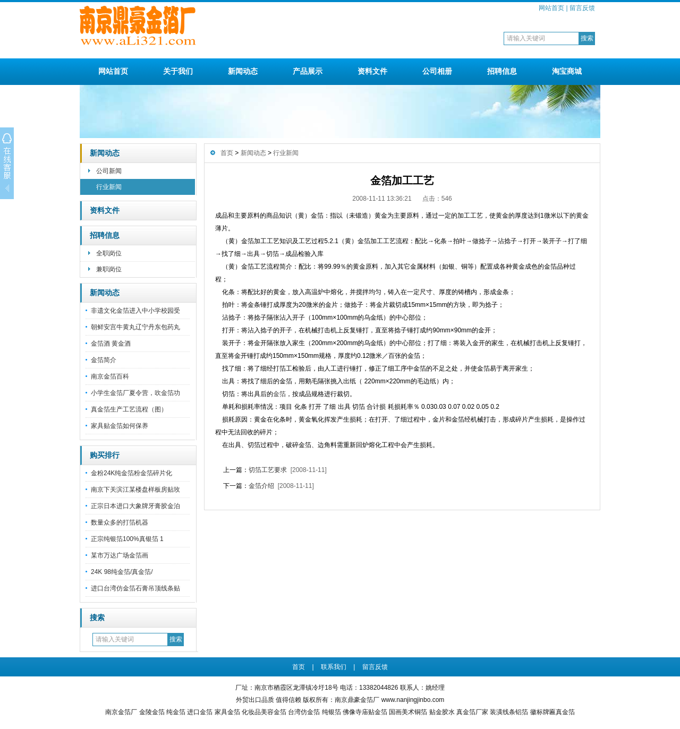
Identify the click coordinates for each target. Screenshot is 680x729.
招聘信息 (502, 71)
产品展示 (307, 71)
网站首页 (551, 8)
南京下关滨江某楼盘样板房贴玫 (135, 489)
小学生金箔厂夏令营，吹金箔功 (135, 393)
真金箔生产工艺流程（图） (129, 409)
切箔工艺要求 (268, 470)
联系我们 (333, 667)
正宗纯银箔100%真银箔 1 (127, 539)
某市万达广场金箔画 (119, 555)
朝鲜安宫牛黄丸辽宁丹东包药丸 (135, 327)
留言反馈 (582, 8)
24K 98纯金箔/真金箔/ (122, 572)
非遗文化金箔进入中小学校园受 (135, 310)
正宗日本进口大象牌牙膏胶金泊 (135, 506)
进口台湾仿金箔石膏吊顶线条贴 (135, 588)
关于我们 (178, 71)
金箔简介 (103, 360)
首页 (226, 153)
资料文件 (372, 71)
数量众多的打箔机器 (119, 522)
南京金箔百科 (110, 376)
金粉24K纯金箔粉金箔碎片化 (131, 473)
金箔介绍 (261, 486)
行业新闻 (109, 187)
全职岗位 (109, 253)
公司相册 (437, 71)
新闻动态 (243, 71)
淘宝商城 (567, 71)
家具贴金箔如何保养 (119, 426)
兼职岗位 (109, 269)
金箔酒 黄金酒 (111, 343)
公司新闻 (109, 171)
